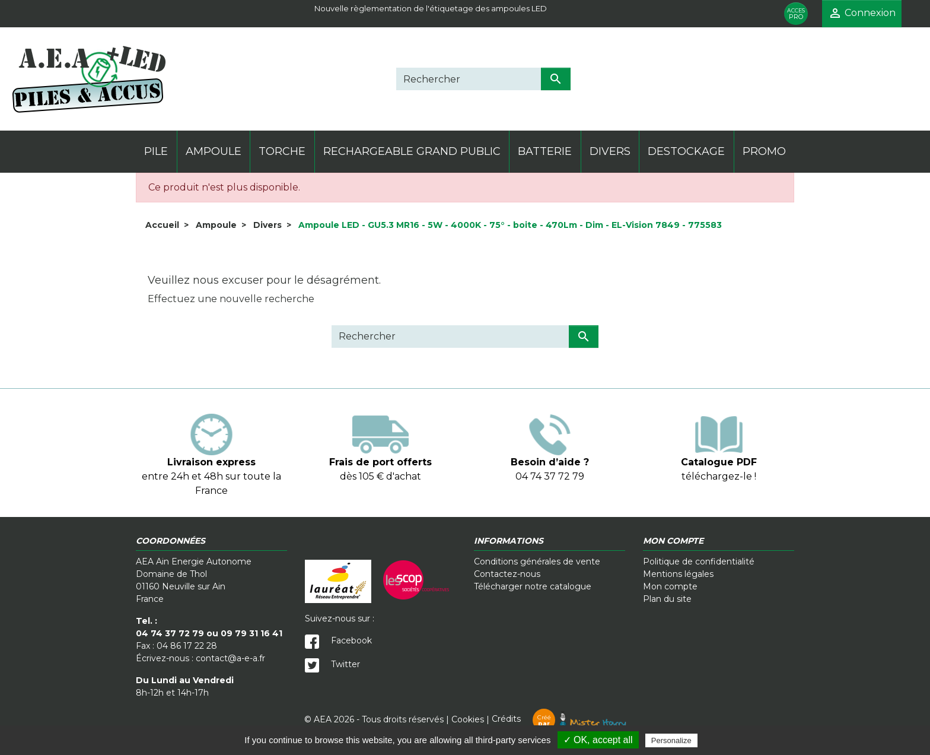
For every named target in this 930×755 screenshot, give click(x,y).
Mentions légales (678, 574)
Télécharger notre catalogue (532, 586)
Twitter (332, 664)
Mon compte (670, 586)
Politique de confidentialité (698, 561)
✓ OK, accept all (598, 740)
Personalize (671, 740)
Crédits (559, 718)
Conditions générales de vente (537, 561)
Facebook (338, 640)
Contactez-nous (507, 574)
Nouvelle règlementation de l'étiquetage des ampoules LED (430, 8)
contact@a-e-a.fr (230, 658)
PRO (796, 14)
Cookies (467, 718)
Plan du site (667, 599)
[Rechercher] (468, 79)
